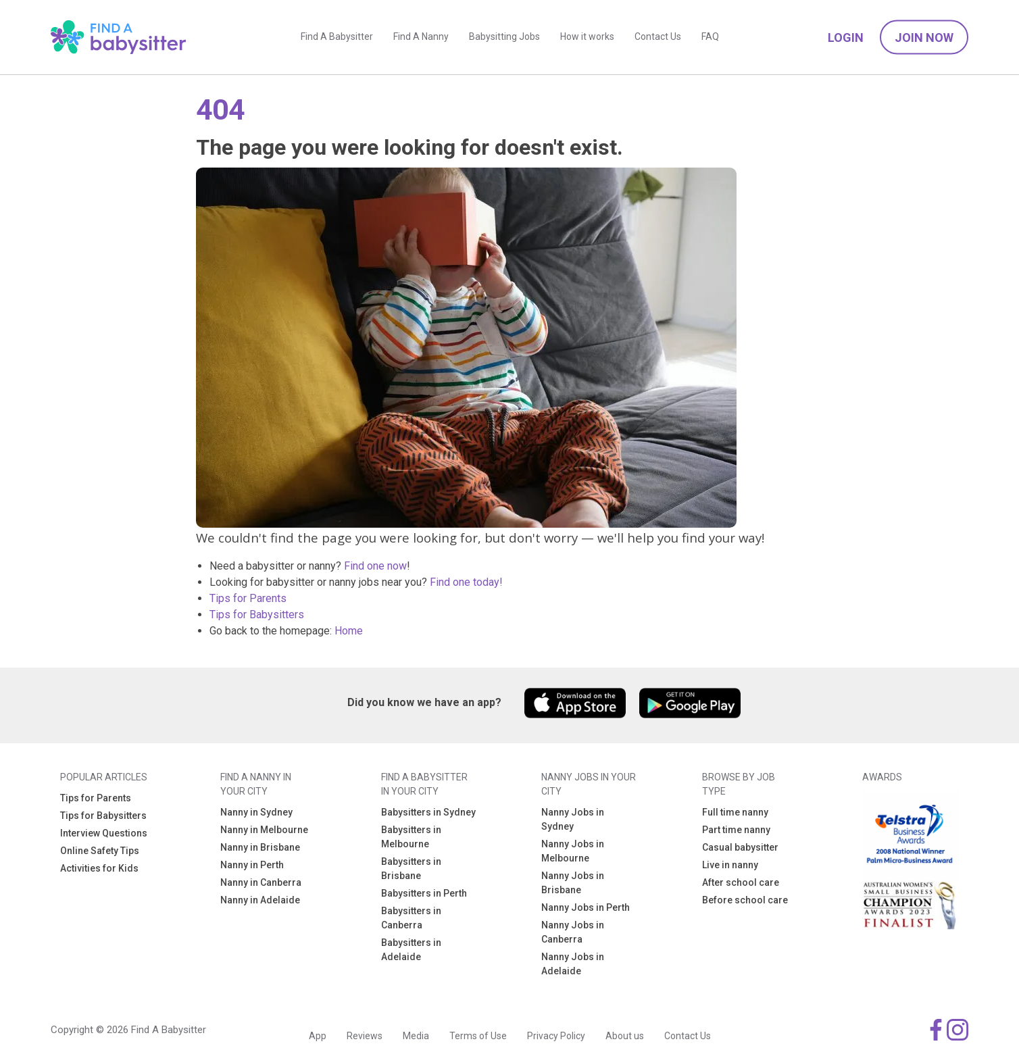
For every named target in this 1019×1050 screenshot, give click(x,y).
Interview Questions (103, 833)
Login (846, 37)
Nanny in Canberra (260, 882)
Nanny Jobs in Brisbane (572, 882)
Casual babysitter (740, 847)
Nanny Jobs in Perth (585, 907)
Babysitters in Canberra (411, 917)
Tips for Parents (248, 598)
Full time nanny (735, 812)
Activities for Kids (99, 868)
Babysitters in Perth (424, 893)
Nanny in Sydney (256, 812)
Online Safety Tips (99, 850)
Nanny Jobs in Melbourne (572, 851)
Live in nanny (730, 864)
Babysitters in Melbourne (411, 836)
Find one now (375, 565)
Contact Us (658, 37)
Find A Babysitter (337, 37)
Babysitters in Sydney (428, 812)
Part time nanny (736, 829)
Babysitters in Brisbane (411, 868)
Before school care (745, 900)
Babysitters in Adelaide (411, 949)
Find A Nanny (421, 37)
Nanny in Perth (252, 864)
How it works (587, 37)
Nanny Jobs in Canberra (572, 932)
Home (348, 630)
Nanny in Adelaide (260, 900)
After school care (740, 882)
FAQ (710, 37)
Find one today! (466, 582)
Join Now (924, 37)
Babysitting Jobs (504, 37)
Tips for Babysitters (256, 614)
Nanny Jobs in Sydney (572, 819)
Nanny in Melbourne (264, 829)
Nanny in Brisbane (260, 847)
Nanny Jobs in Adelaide (572, 963)
